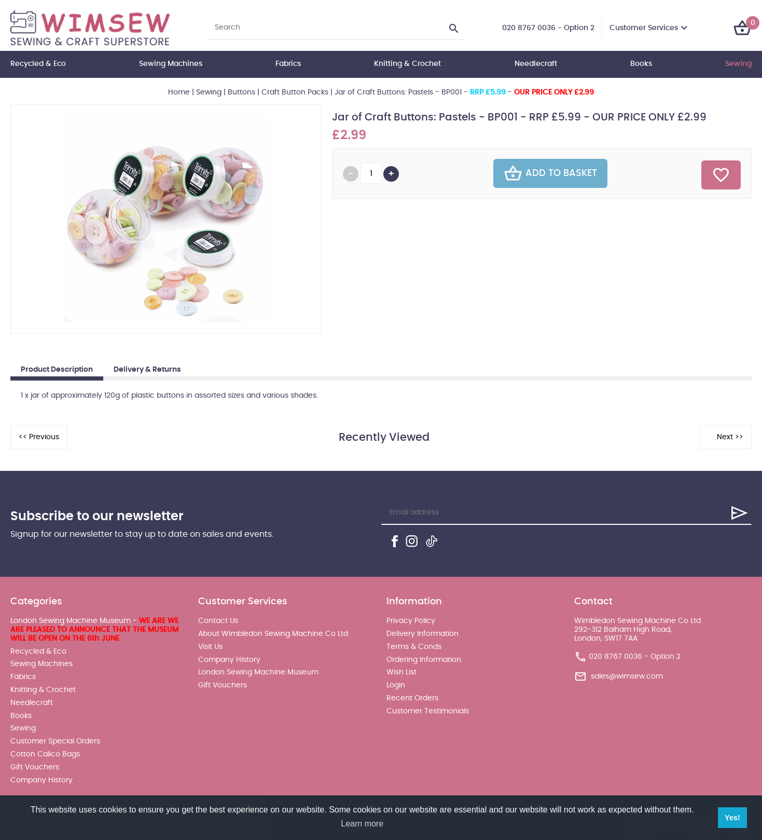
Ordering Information (423, 659)
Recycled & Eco (38, 63)
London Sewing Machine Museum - (94, 629)
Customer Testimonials (427, 711)
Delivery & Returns (147, 369)
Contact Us (218, 621)
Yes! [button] (732, 818)
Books (641, 63)
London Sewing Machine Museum (258, 672)
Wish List (401, 672)
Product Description (57, 369)
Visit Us (210, 647)
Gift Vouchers (34, 767)
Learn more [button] (362, 823)
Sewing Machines (170, 63)
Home (179, 92)
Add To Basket (550, 173)
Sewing (738, 63)
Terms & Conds (413, 647)
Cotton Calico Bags (45, 754)
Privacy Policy (410, 621)
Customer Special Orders (55, 741)
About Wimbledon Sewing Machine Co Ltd (273, 634)
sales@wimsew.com (627, 676)
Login (395, 685)
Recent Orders (412, 698)
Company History (41, 780)
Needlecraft (536, 63)
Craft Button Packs (294, 92)
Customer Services (643, 28)
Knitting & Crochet (407, 63)
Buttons (241, 92)
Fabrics (288, 63)
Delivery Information (422, 634)
